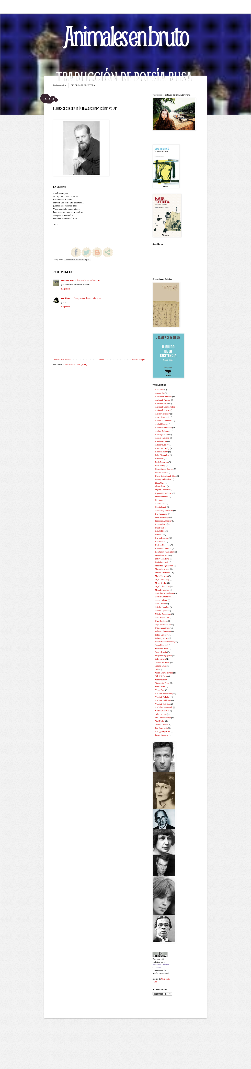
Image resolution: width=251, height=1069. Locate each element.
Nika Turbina (160, 604)
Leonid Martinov (162, 555)
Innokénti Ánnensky (163, 521)
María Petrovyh (161, 576)
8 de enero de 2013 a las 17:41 (87, 280)
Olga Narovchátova (163, 624)
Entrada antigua (138, 359)
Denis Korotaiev (161, 472)
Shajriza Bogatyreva (163, 655)
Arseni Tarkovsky (162, 448)
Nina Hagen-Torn (162, 617)
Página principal (59, 85)
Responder (65, 289)
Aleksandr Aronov (162, 400)
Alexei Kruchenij (162, 417)
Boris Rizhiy (160, 465)
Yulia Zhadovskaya (163, 718)
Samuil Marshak (161, 645)
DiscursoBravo (67, 280)
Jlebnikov (159, 534)
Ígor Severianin (161, 728)
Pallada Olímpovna (163, 631)
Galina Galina (160, 503)
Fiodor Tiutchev (161, 496)
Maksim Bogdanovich (164, 566)
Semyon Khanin (161, 648)
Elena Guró (159, 483)
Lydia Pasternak (161, 562)
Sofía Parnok (160, 659)
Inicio (101, 359)
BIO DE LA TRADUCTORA (83, 85)
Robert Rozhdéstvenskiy (165, 641)
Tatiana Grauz (160, 666)
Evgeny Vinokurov (162, 490)
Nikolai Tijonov (161, 610)
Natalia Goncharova (163, 597)
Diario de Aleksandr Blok (165, 476)
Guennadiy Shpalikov (164, 510)
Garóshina (65, 298)
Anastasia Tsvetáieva (163, 420)
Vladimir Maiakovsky (164, 693)
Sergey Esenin (161, 652)
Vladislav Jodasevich (163, 707)
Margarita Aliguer (162, 569)
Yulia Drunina (161, 714)
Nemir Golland (161, 600)
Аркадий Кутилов (162, 731)
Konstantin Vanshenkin (164, 552)
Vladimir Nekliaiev (163, 700)
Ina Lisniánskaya (162, 517)
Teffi (157, 669)
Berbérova (159, 459)
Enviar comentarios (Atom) (76, 364)
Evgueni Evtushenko (163, 493)
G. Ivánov (159, 500)
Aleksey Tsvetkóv (162, 414)
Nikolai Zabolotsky (163, 614)
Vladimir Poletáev (162, 704)
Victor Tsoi (159, 690)
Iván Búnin (159, 528)
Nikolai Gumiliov (162, 607)
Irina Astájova (161, 524)
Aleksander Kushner (163, 396)
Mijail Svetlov (161, 583)
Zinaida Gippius (161, 724)
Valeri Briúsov (161, 676)
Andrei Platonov (161, 424)
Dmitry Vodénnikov (163, 479)
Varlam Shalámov (162, 683)
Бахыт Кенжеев (161, 735)
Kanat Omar (160, 541)
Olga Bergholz (161, 621)
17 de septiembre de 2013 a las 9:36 (85, 298)
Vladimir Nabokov (162, 697)
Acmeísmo (159, 389)
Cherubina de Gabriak (164, 469)
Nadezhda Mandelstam (164, 593)
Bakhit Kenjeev (161, 452)
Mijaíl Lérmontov (162, 586)
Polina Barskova (161, 635)
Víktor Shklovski (162, 711)
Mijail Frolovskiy (162, 579)
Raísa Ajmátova (161, 638)
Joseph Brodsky (161, 538)
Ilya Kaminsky (161, 514)
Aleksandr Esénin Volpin (77, 259)
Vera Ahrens (160, 687)
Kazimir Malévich (162, 545)
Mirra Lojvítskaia (162, 590)
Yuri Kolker (160, 721)
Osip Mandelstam (162, 628)
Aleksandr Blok (161, 403)
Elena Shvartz (160, 486)
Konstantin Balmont (163, 548)
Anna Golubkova (162, 438)
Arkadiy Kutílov (161, 445)
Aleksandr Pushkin (162, 410)
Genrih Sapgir (161, 507)
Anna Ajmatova (161, 434)
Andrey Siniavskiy (162, 431)
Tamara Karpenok (162, 662)
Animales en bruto (125, 35)
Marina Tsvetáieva (162, 573)
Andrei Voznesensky (163, 427)
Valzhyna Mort (161, 680)
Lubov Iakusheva (162, 559)
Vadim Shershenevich (164, 673)
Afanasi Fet (160, 393)
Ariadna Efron (161, 441)
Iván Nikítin (160, 531)
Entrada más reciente (62, 359)
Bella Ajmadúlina (162, 455)
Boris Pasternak (161, 462)
